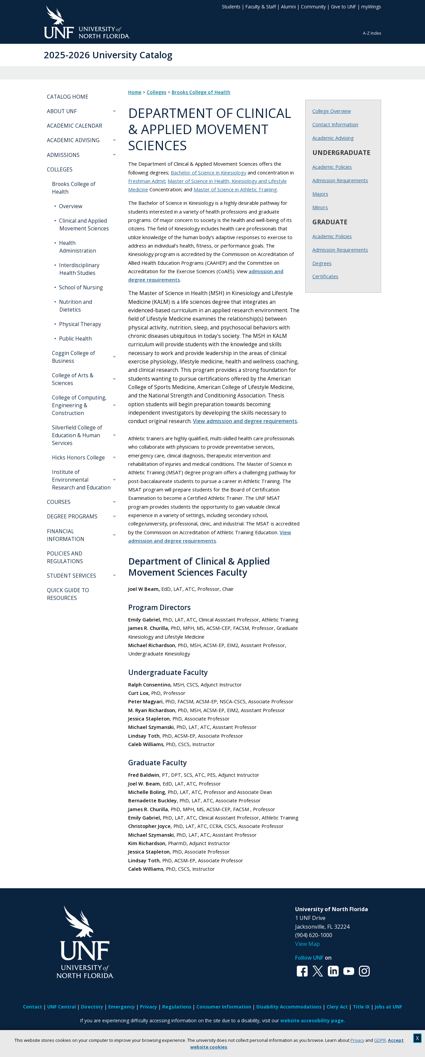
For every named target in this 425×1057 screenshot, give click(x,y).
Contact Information (335, 124)
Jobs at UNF (388, 1006)
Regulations (176, 1006)
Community (313, 6)
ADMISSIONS (63, 155)
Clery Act (337, 1006)
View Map (307, 944)
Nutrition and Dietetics (75, 305)
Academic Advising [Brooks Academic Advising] (333, 137)
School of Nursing (80, 287)
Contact (32, 1006)
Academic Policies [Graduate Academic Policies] (332, 236)
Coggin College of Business (73, 357)
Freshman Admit (146, 181)
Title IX (361, 1006)
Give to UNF (343, 6)
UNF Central (61, 1006)
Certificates (325, 276)
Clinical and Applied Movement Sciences (83, 224)
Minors (320, 207)
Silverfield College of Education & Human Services (77, 435)
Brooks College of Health (73, 188)
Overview (70, 206)
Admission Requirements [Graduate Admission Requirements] (340, 249)
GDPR (380, 1040)
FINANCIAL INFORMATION (65, 535)
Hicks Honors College (78, 457)
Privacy (357, 1040)
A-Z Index (372, 33)
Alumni (288, 6)
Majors (320, 193)
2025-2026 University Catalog (108, 55)
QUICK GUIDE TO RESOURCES (68, 594)
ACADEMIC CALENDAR (74, 125)
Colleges (156, 92)
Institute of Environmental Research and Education (81, 480)
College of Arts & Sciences (72, 379)
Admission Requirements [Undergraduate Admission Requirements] (340, 180)
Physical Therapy (79, 324)
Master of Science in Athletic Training (235, 189)
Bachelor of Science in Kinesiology (208, 172)
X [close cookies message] (417, 1038)
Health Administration (77, 246)
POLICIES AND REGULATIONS (65, 557)
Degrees (322, 263)
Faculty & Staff (261, 6)
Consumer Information (223, 1006)
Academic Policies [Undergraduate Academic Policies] (332, 166)
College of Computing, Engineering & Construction (79, 405)
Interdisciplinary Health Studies (79, 269)
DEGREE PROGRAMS (72, 516)
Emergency (121, 1006)
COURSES (58, 502)
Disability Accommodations (288, 1006)
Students (231, 6)
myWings (371, 6)
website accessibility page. (312, 1020)
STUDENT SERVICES (71, 575)
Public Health (75, 338)
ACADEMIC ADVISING (73, 140)
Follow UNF (309, 957)
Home (134, 92)
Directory (92, 1006)
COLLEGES (60, 169)
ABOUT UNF (62, 111)
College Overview (331, 110)
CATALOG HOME (67, 96)
